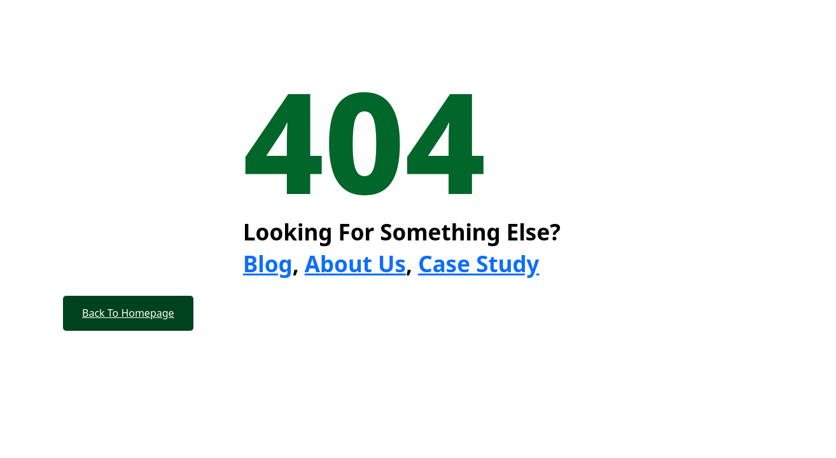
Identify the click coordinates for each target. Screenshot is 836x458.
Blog (268, 264)
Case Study (478, 264)
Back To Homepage (128, 313)
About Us (355, 264)
